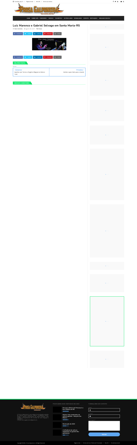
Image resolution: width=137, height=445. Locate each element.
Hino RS (38, 1)
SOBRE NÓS (35, 18)
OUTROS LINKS (68, 18)
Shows (40, 29)
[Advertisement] (95, 9)
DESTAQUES (93, 18)
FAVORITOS (58, 18)
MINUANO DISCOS (104, 18)
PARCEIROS (43, 18)
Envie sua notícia (47, 1)
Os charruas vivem (115, 442)
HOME (28, 18)
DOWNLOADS (78, 18)
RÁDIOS (51, 18)
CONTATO (86, 18)
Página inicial (29, 1)
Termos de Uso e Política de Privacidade (92, 442)
